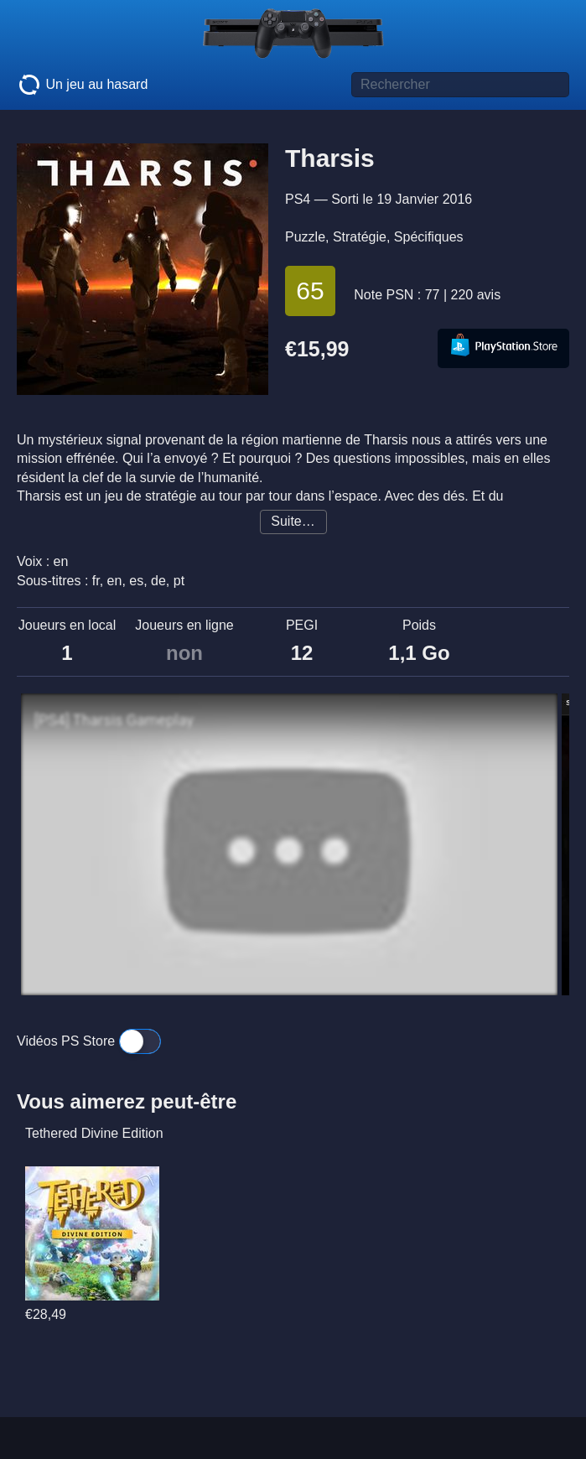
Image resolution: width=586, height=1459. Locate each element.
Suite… (292, 521)
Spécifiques (429, 237)
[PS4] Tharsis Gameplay (114, 720)
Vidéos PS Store (89, 1041)
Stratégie (359, 237)
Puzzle (305, 237)
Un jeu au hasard (82, 84)
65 (310, 290)
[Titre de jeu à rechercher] (460, 84)
